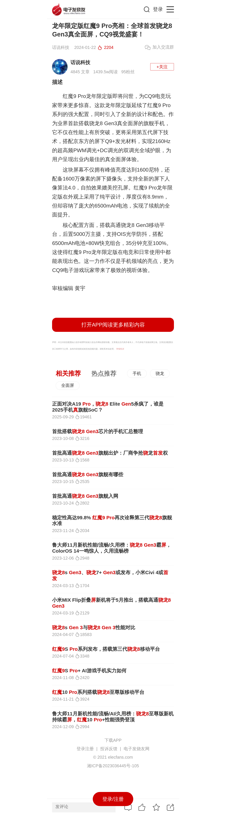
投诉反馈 (108, 748)
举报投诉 (120, 349)
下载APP (113, 740)
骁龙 (160, 373)
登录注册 (85, 748)
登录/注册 (112, 799)
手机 (137, 373)
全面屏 (67, 385)
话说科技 (80, 62)
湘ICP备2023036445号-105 (113, 765)
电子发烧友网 (136, 748)
